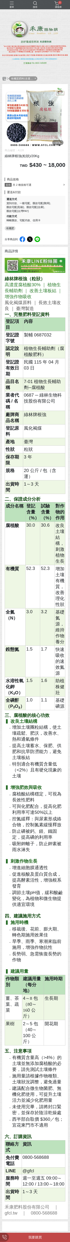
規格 (8, 184)
